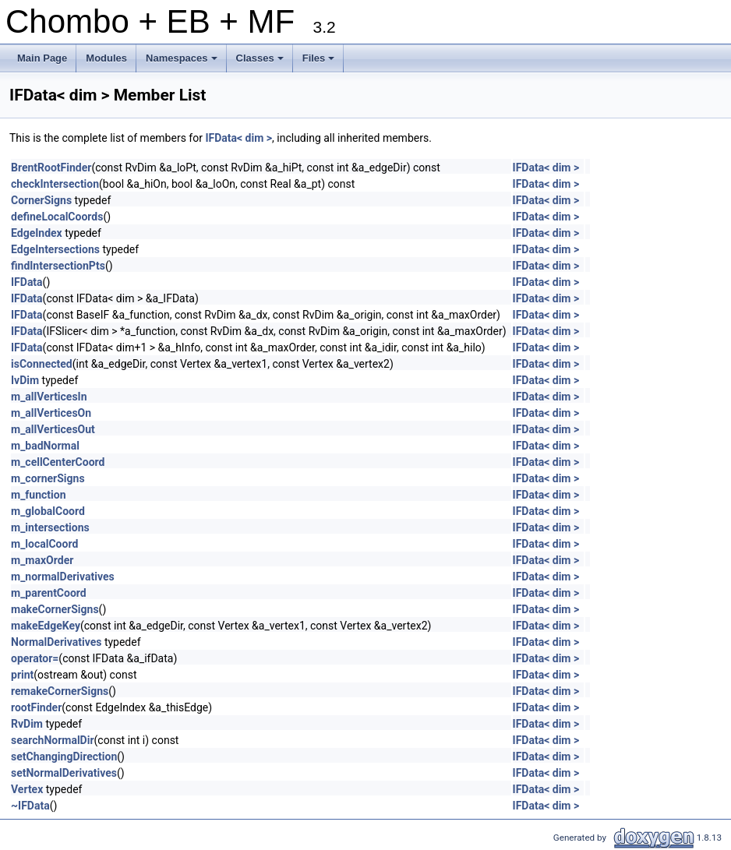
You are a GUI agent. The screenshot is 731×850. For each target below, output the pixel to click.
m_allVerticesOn (51, 413)
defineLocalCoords (57, 216)
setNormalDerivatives (64, 773)
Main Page (42, 58)
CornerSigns (41, 200)
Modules (106, 58)
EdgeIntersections (55, 249)
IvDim (25, 380)
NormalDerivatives (56, 642)
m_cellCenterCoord (57, 462)
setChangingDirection (64, 756)
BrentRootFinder (51, 167)
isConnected (41, 364)
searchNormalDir (52, 740)
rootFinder (36, 707)
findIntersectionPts (58, 265)
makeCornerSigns (55, 609)
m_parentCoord (49, 593)
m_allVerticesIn (49, 396)
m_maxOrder (42, 560)
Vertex (27, 789)
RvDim (27, 724)
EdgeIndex (36, 233)
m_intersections (50, 527)
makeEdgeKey (45, 625)
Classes (261, 62)
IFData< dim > (238, 138)
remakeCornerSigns (59, 691)
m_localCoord (44, 544)
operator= (34, 658)
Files (319, 62)
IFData (27, 282)
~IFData (30, 805)
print (22, 674)
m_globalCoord (48, 511)
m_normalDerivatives (63, 576)
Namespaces (183, 62)
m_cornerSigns (48, 478)
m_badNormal (45, 445)
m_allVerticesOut (53, 429)
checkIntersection (55, 184)
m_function (38, 494)
